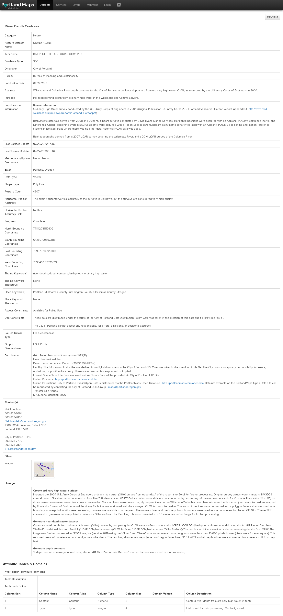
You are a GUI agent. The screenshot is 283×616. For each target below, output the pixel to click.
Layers (77, 5)
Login (107, 5)
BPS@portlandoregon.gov (20, 449)
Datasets (45, 5)
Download (272, 16)
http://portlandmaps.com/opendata (75, 379)
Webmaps (92, 5)
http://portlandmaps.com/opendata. (183, 383)
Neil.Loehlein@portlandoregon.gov (26, 421)
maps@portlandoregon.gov (124, 387)
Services (61, 5)
